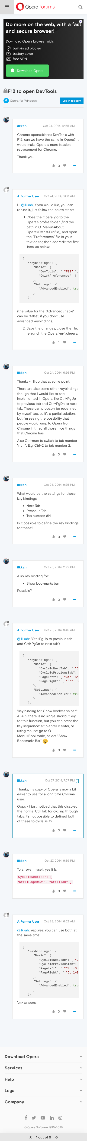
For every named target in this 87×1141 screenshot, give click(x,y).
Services (13, 1053)
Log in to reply (72, 86)
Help (9, 1065)
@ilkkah (27, 191)
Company (14, 1087)
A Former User (28, 182)
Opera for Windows (23, 86)
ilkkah (21, 112)
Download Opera (30, 56)
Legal (10, 1076)
